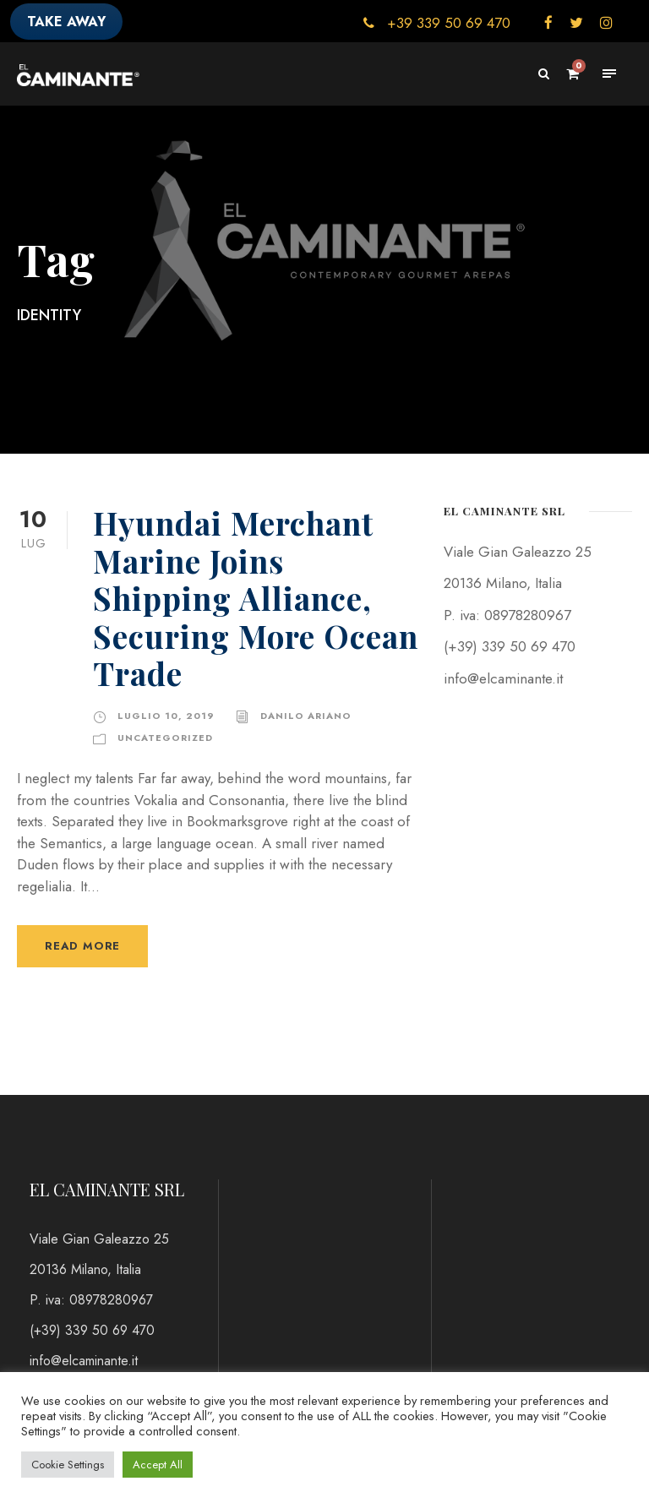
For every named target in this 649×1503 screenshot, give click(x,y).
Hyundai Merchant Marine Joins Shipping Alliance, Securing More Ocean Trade (255, 598)
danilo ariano (306, 715)
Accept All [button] (158, 1465)
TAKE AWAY (66, 21)
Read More (82, 946)
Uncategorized (165, 737)
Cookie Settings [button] (67, 1465)
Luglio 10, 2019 (166, 715)
